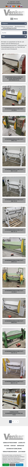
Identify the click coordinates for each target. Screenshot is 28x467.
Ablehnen (12, 464)
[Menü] (11, 19)
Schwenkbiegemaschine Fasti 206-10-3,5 (14, 200)
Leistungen (21, 451)
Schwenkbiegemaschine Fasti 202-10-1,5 (14, 230)
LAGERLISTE (21, 442)
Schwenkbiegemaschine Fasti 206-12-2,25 (14, 170)
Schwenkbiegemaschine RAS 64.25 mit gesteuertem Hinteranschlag (14, 78)
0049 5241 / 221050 (15, 2)
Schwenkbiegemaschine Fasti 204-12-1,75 (14, 382)
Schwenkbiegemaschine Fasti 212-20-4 (14, 291)
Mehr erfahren (19, 464)
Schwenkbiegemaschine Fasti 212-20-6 (14, 109)
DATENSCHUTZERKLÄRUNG (14, 448)
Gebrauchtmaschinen (10, 442)
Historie (6, 445)
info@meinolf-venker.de (15, 3)
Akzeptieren (5, 464)
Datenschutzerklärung (14, 462)
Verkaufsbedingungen (10, 451)
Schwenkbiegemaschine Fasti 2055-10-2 (14, 139)
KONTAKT (13, 445)
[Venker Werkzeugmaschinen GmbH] (14, 436)
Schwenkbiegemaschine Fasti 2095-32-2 (14, 261)
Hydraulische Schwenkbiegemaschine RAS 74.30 (14, 413)
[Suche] (12, 32)
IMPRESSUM (20, 445)
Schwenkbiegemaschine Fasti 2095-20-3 (14, 321)
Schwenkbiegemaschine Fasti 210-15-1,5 (14, 352)
